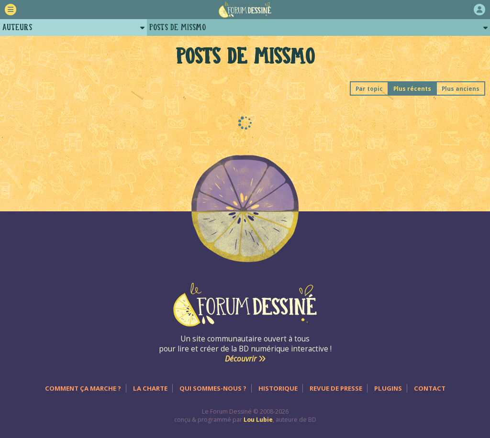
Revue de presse (336, 388)
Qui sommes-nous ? (212, 388)
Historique (278, 388)
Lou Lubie (258, 420)
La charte (150, 388)
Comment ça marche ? (83, 388)
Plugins (388, 388)
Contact (429, 388)
